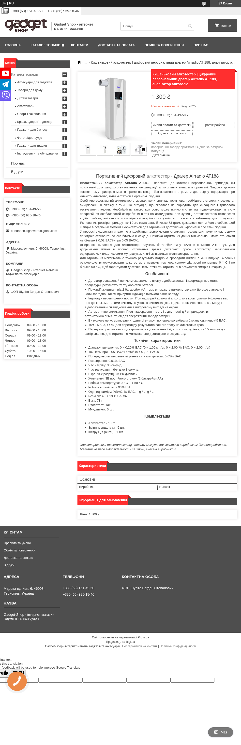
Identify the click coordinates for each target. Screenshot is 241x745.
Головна (13, 45)
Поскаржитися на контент (139, 646)
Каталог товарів (45, 45)
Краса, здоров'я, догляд (34, 122)
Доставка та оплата (116, 45)
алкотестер (158, 176)
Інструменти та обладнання (37, 153)
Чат (220, 732)
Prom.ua (143, 637)
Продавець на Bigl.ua (120, 642)
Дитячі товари (27, 98)
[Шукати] (190, 26)
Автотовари (25, 106)
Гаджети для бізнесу (32, 129)
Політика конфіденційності (178, 646)
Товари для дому (29, 90)
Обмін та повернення (164, 45)
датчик (202, 298)
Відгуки (17, 171)
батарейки (164, 245)
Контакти (79, 45)
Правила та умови (17, 543)
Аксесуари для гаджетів (34, 82)
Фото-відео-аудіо (29, 138)
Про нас (201, 45)
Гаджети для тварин (32, 145)
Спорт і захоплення (31, 114)
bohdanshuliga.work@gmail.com (34, 231)
